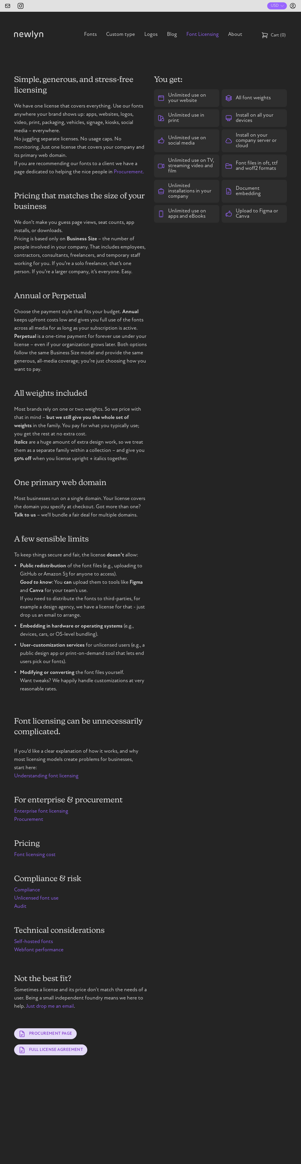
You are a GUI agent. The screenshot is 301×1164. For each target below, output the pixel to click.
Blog (172, 34)
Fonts (90, 34)
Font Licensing (202, 34)
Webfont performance (38, 950)
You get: (168, 79)
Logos (151, 34)
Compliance (27, 890)
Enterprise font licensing (41, 811)
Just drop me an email (50, 1006)
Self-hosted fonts (33, 942)
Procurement (28, 819)
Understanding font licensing (46, 776)
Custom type (120, 34)
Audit (20, 906)
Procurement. (129, 172)
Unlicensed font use (36, 898)
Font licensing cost (35, 855)
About (235, 34)
